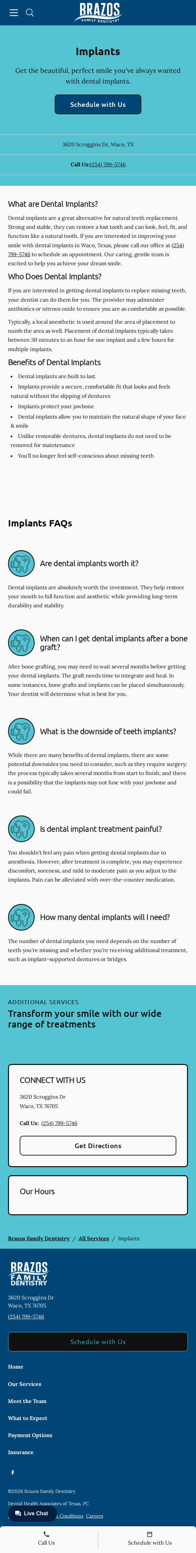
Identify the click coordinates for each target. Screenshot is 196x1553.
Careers (94, 1516)
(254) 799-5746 (108, 164)
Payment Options (30, 1435)
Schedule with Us (98, 104)
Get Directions (98, 1145)
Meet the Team (27, 1401)
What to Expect (27, 1418)
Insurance (21, 1452)
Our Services (24, 1384)
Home (15, 1366)
